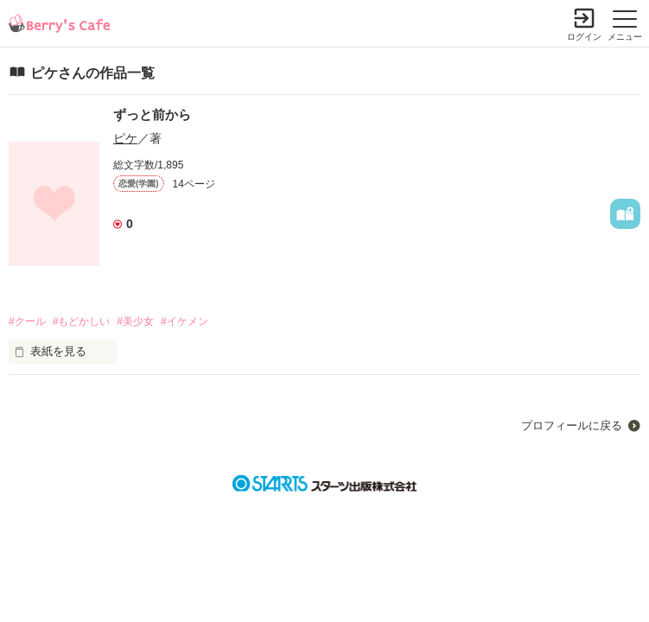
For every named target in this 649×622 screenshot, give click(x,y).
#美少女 (135, 321)
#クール (27, 321)
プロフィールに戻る (571, 425)
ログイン (584, 36)
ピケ (125, 138)
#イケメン (184, 321)
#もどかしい (82, 321)
